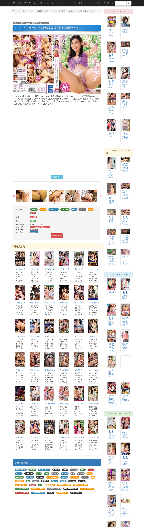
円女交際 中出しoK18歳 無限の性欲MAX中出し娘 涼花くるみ (111, 401)
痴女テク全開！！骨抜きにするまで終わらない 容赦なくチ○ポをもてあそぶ (111, 489)
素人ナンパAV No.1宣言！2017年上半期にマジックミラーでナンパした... (111, 36)
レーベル (89, 3)
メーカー (60, 3)
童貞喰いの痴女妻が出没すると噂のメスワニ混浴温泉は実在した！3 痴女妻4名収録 (111, 264)
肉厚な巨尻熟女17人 (23, 336)
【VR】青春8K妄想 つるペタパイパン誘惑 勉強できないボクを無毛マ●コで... (111, 438)
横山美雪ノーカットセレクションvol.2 (111, 84)
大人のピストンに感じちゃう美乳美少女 (111, 200)
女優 (80, 3)
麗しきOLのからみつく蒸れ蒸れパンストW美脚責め (125, 196)
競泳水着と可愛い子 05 (111, 134)
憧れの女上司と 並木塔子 (83, 269)
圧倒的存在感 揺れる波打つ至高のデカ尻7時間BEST (125, 323)
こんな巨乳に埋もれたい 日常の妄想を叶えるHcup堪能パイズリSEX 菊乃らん (111, 515)
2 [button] (58, 203)
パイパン (25, 11)
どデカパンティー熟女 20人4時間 (125, 135)
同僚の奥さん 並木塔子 (38, 336)
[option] (24, 196)
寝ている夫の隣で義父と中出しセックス (111, 460)
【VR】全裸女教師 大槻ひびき (111, 219)
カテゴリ (49, 3)
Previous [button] (14, 196)
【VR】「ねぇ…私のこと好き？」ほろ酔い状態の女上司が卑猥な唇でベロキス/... (111, 325)
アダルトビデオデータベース (27, 3)
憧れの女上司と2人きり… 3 (39, 303)
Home (16, 11)
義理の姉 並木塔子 (80, 437)
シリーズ (71, 3)
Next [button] (99, 196)
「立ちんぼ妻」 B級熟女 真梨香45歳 (111, 373)
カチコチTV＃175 (111, 293)
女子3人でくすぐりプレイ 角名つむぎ (125, 512)
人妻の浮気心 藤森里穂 (125, 30)
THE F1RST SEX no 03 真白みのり (111, 174)
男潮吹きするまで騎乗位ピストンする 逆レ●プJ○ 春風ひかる (125, 86)
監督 (98, 3)
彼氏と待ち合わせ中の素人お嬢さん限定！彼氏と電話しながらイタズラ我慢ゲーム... (125, 490)
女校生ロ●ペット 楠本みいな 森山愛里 (125, 347)
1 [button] (54, 203)
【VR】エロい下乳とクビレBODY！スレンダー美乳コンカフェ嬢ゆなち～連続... (111, 62)
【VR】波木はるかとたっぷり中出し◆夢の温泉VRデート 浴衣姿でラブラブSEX (125, 464)
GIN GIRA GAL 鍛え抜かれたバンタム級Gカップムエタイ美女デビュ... (125, 437)
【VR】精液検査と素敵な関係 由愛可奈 (125, 295)
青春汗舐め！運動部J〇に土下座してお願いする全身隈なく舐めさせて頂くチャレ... (111, 351)
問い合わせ (108, 3)
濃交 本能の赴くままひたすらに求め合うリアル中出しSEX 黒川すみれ (125, 107)
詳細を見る (56, 177)
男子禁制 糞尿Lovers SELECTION (126, 398)
